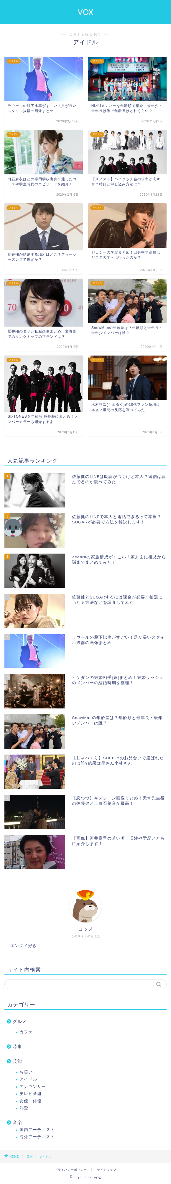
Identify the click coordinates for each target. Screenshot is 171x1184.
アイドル (28, 1079)
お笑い (26, 1072)
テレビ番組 (30, 1093)
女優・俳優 (30, 1101)
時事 (17, 1046)
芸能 (17, 1061)
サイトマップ (106, 1169)
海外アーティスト (37, 1137)
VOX (85, 12)
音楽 (17, 1122)
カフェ (26, 1032)
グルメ (20, 1021)
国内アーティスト (37, 1130)
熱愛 (23, 1108)
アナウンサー (32, 1086)
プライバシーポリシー (71, 1169)
